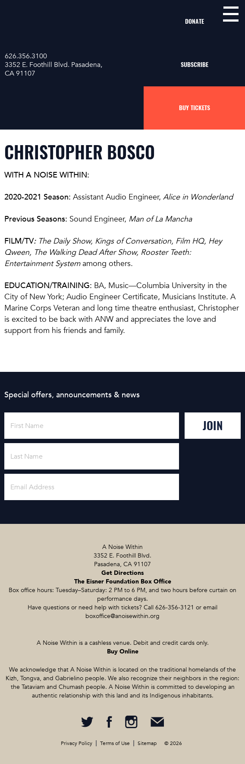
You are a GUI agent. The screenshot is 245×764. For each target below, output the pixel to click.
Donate (194, 21)
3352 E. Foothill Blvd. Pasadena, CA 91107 (53, 69)
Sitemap (147, 743)
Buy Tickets (194, 108)
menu (231, 14)
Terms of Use (115, 743)
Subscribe (194, 64)
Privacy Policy (76, 743)
